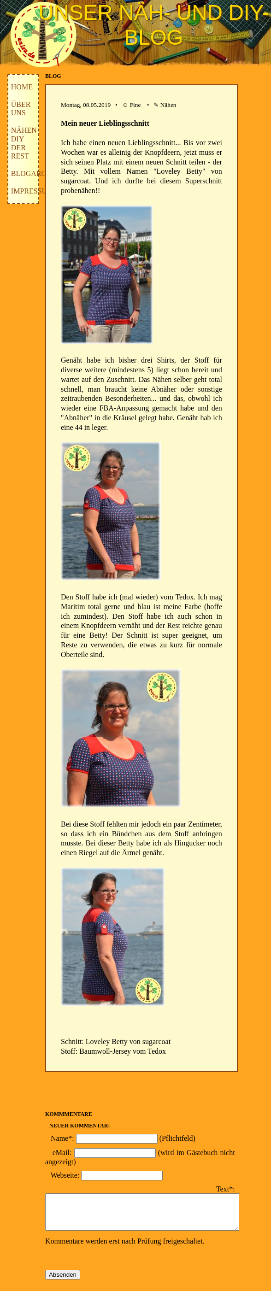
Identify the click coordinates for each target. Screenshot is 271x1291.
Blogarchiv (35, 173)
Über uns (21, 108)
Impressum (32, 191)
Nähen (24, 130)
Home (22, 87)
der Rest (20, 152)
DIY (17, 139)
